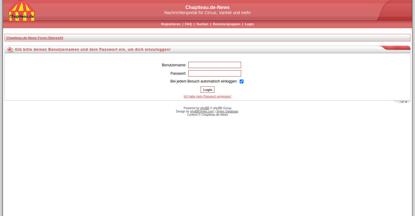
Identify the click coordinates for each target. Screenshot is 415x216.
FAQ (188, 24)
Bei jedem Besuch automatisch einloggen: (207, 81)
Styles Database (227, 111)
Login (249, 24)
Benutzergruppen (226, 24)
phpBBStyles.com (202, 111)
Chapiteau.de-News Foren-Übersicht (34, 38)
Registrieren (170, 24)
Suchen (202, 24)
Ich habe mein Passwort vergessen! (207, 96)
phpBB (204, 108)
